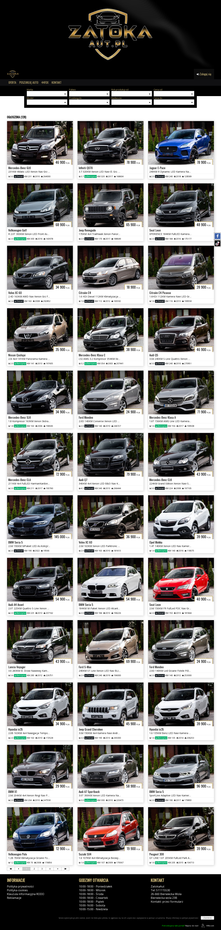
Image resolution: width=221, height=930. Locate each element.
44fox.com (207, 926)
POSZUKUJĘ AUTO (28, 82)
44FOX (45, 82)
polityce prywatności (190, 918)
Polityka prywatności (20, 886)
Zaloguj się (204, 74)
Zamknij (207, 918)
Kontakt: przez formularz (167, 901)
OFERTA (12, 82)
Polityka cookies (17, 890)
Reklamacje (14, 898)
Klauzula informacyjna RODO (25, 894)
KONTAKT (56, 82)
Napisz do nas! (180, 925)
